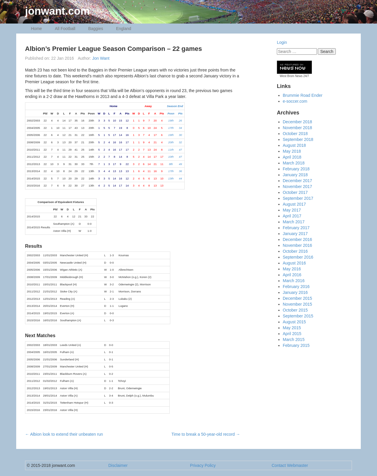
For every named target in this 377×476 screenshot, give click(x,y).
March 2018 (294, 163)
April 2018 (292, 157)
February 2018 (296, 169)
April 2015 (292, 333)
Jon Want (101, 58)
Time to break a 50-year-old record (205, 434)
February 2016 (296, 286)
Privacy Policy (203, 465)
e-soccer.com (295, 101)
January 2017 (295, 233)
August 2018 (294, 145)
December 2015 (297, 298)
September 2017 (298, 198)
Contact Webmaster (290, 465)
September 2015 (298, 316)
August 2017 (294, 204)
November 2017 (297, 186)
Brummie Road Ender (303, 95)
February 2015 (296, 345)
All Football (65, 28)
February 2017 (296, 227)
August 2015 (294, 321)
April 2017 (292, 216)
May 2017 (292, 210)
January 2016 (295, 292)
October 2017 (295, 192)
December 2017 (297, 180)
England (123, 28)
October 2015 (295, 310)
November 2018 (297, 127)
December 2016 (297, 239)
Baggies (95, 28)
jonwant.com (57, 11)
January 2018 (295, 174)
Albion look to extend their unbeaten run (64, 434)
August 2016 (294, 263)
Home (36, 28)
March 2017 (294, 221)
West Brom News (291, 76)
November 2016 (297, 245)
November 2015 (297, 304)
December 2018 (297, 121)
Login (282, 42)
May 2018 (292, 151)
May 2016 (292, 269)
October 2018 (295, 133)
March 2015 (294, 339)
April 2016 (292, 274)
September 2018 (298, 139)
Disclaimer (118, 465)
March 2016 (294, 280)
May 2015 (292, 327)
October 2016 (295, 251)
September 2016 (298, 257)
